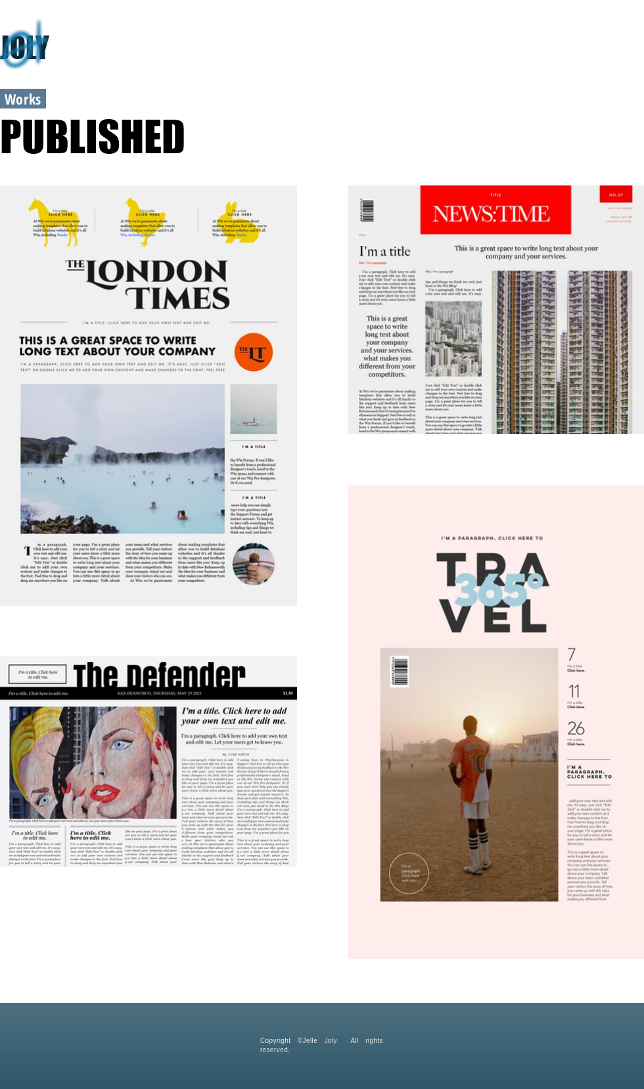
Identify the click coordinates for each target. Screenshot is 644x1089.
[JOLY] (102, 48)
